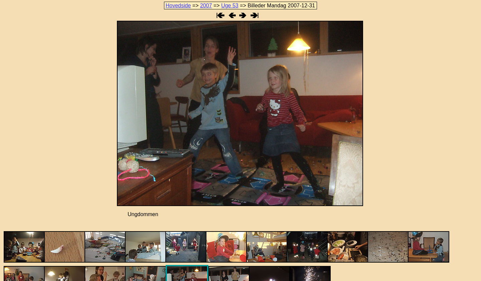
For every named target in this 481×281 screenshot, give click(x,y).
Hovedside (178, 5)
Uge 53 (229, 5)
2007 (206, 5)
